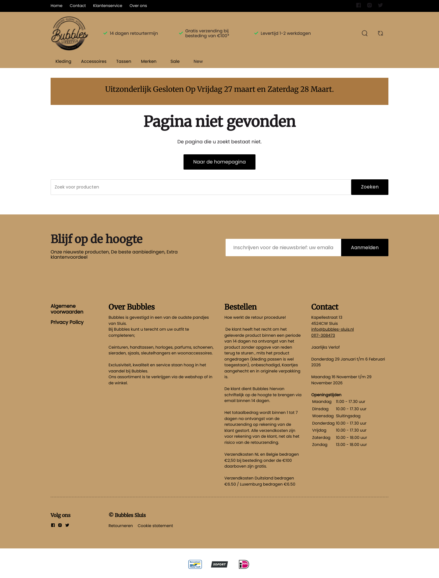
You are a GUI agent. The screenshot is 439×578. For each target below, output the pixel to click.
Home (56, 6)
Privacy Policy (67, 322)
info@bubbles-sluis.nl (332, 329)
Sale (175, 61)
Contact (78, 6)
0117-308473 (323, 335)
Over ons (138, 6)
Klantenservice (107, 6)
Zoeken (370, 186)
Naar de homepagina (219, 161)
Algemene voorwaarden (67, 309)
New (198, 61)
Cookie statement (155, 526)
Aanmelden (365, 247)
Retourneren (121, 526)
